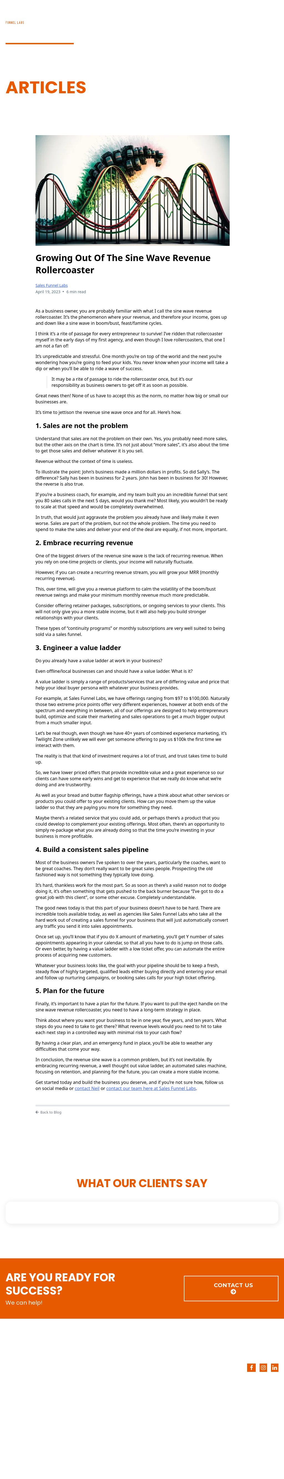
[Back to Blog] (133, 1112)
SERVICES (168, 19)
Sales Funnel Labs (52, 285)
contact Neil (87, 1088)
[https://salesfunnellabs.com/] (71, 1350)
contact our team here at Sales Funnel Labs (151, 1088)
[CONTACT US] (231, 1288)
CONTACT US (250, 19)
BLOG (206, 19)
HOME (129, 19)
